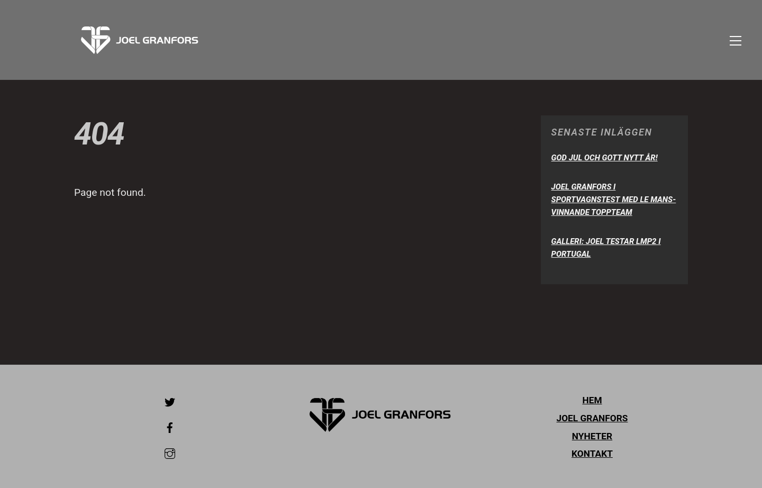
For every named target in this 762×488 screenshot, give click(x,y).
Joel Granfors (592, 418)
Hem (592, 400)
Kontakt (592, 453)
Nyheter (592, 436)
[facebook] (169, 426)
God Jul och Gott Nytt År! (604, 157)
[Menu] (735, 39)
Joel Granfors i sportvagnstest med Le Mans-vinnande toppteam (613, 199)
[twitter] (169, 401)
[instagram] (169, 452)
